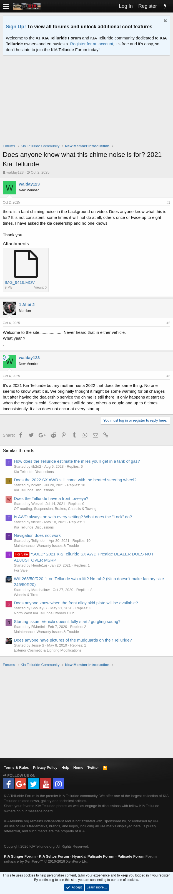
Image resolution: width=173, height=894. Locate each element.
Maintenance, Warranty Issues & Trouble (46, 546)
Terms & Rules (16, 767)
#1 (168, 202)
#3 (168, 376)
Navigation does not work (37, 535)
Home (78, 767)
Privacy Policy (45, 767)
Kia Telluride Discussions (34, 472)
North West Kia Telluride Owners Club (44, 613)
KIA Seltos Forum (54, 856)
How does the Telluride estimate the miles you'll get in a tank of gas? (77, 461)
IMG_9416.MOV (20, 282)
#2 (168, 323)
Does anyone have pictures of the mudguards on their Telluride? (73, 640)
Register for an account (91, 43)
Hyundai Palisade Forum (93, 856)
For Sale (20, 570)
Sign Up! (16, 26)
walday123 (15, 172)
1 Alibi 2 (27, 304)
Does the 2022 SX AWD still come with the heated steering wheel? (75, 479)
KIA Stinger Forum (20, 856)
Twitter (93, 767)
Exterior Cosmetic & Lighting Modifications (48, 650)
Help (65, 767)
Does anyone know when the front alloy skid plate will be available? (76, 602)
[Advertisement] (88, 103)
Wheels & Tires (26, 595)
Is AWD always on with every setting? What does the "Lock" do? (73, 516)
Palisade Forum (130, 856)
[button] (6, 6)
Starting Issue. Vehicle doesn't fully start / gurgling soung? (67, 621)
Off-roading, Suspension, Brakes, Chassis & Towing (55, 509)
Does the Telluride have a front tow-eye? (51, 498)
